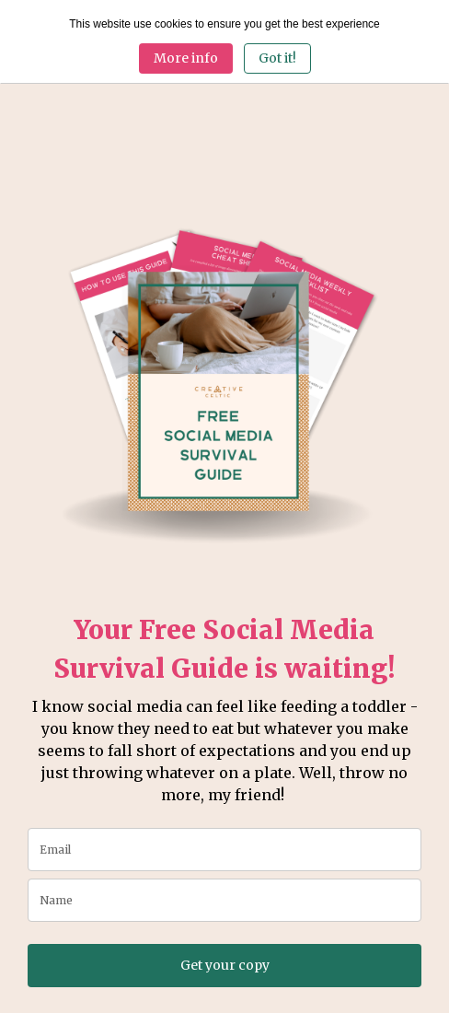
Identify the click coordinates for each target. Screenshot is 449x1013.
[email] (224, 849)
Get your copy (225, 965)
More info (186, 58)
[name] (224, 900)
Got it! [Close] (277, 58)
